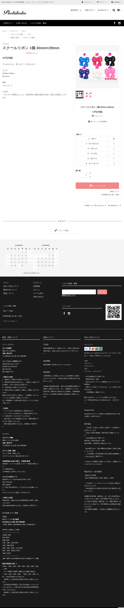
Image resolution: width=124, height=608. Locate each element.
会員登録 (116, 2)
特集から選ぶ (15, 37)
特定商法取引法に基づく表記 (13, 311)
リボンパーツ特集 (29, 37)
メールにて (90, 451)
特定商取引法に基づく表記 (110, 194)
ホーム (4, 31)
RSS (4, 308)
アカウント (87, 2)
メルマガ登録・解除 (38, 23)
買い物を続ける (115, 205)
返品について (114, 191)
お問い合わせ (21, 23)
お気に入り (97, 116)
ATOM (9, 308)
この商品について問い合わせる (95, 205)
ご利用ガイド (7, 23)
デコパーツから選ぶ (17, 34)
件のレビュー (33, 53)
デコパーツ (14, 31)
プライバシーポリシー (10, 315)
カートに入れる (97, 185)
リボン (23, 31)
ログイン (102, 2)
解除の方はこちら (69, 294)
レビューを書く (62, 229)
